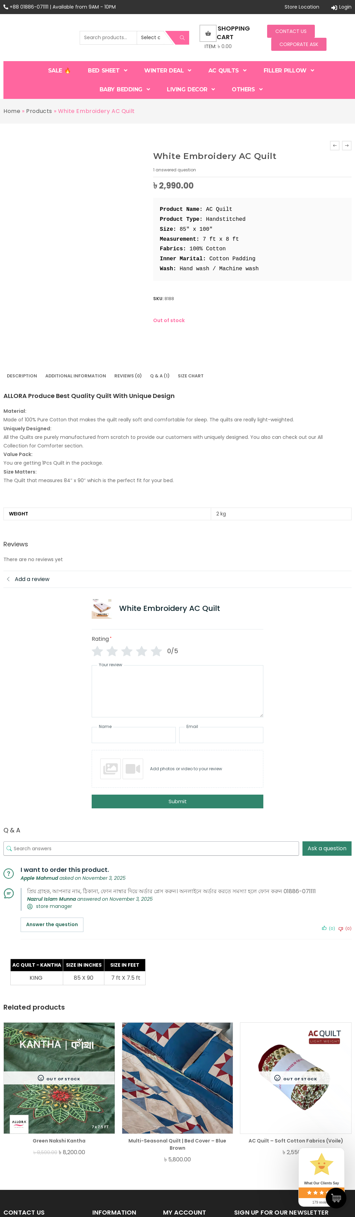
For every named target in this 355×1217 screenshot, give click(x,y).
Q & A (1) (160, 376)
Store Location (302, 6)
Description (22, 376)
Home (11, 111)
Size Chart (191, 376)
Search (182, 38)
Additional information (75, 376)
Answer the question (52, 924)
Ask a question (327, 848)
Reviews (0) (128, 376)
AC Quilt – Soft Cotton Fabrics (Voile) (296, 1140)
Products (39, 111)
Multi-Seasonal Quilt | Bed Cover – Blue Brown (177, 1144)
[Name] (134, 735)
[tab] (22, 376)
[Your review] (177, 691)
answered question (174, 170)
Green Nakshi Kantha (59, 1140)
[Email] (221, 735)
